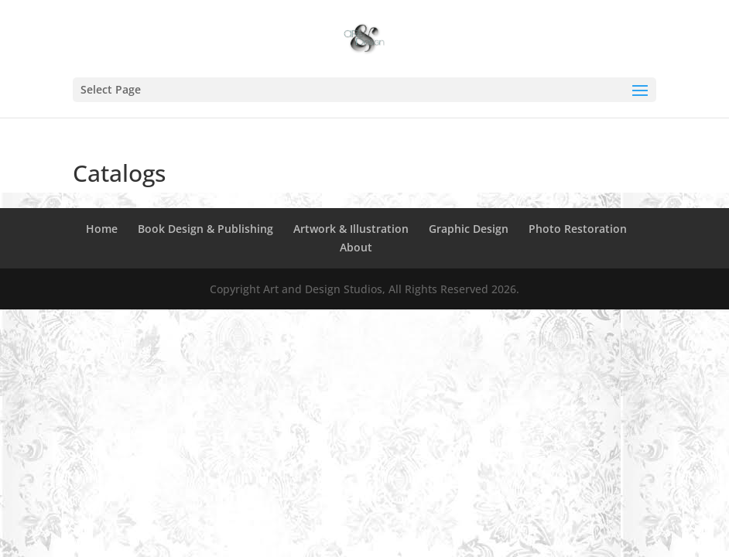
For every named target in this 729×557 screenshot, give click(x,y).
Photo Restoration (578, 228)
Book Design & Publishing (205, 228)
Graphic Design (468, 228)
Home (102, 228)
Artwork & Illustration (351, 228)
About (356, 247)
